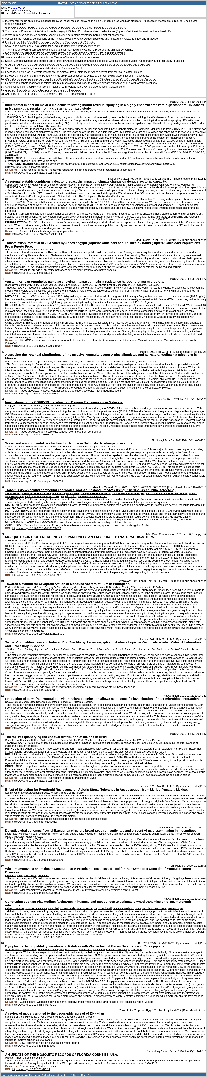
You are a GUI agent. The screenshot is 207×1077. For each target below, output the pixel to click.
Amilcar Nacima (79, 111)
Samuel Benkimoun (61, 446)
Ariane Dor (149, 649)
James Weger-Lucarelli (187, 834)
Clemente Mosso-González (93, 361)
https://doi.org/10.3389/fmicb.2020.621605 (36, 892)
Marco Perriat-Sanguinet (51, 949)
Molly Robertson (26, 114)
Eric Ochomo (139, 285)
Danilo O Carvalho (181, 649)
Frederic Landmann (116, 949)
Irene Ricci (43, 875)
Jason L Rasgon (89, 587)
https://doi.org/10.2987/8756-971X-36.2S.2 (36, 575)
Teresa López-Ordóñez (40, 361)
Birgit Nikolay (26, 446)
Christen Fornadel (158, 111)
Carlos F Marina (80, 649)
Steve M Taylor (175, 908)
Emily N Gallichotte (15, 587)
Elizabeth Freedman (36, 908)
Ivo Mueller (122, 740)
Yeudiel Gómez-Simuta (102, 649)
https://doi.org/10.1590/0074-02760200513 (36, 528)
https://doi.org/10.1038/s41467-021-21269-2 (37, 937)
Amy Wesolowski (103, 908)
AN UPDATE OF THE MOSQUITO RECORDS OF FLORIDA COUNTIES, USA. (50, 94)
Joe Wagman (47, 111)
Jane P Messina (27, 1016)
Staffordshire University (37, 13)
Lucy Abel (53, 908)
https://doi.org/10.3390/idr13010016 (32, 434)
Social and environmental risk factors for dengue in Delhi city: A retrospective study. (52, 46)
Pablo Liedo (163, 649)
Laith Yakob (107, 184)
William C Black (59, 792)
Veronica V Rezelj (28, 834)
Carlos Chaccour (14, 111)
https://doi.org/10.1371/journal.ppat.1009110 (37, 860)
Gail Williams (172, 184)
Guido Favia (30, 875)
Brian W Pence (84, 908)
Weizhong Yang (155, 184)
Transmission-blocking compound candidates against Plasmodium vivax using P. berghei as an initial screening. (69, 49)
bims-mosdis (9, 3)
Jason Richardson (179, 111)
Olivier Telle (11, 446)
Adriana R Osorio (61, 649)
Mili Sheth (82, 285)
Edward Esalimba (66, 285)
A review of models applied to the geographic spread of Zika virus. (43, 90)
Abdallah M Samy (147, 361)
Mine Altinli (99, 949)
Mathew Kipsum (29, 285)
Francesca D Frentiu (89, 184)
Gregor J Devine (68, 184)
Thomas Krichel (40, 1075)
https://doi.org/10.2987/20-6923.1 (31, 1069)
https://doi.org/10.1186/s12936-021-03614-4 (37, 780)
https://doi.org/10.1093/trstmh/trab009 (33, 1045)
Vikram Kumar (41, 446)
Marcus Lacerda (106, 740)
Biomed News (66, 3)
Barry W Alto (47, 249)
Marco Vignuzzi (34, 836)
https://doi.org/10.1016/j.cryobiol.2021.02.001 (38, 633)
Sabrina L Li (11, 1016)
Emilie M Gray (76, 792)
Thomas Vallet (104, 834)
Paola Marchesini (87, 740)
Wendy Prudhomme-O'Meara (150, 908)
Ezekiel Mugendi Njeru (119, 285)
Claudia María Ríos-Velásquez (128, 493)
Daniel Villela (153, 740)
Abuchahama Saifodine (135, 111)
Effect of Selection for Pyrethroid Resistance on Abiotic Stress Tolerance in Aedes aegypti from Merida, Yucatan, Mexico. (74, 72)
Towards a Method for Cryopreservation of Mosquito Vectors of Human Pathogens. (52, 57)
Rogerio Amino (68, 496)
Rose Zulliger (31, 111)
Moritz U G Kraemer (65, 1016)
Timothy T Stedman (132, 587)
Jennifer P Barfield (153, 587)
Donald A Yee (32, 249)
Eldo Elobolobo (97, 111)
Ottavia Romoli (13, 702)
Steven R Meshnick (123, 908)
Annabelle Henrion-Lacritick (53, 834)
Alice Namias (29, 949)
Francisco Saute (45, 114)
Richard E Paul (107, 446)
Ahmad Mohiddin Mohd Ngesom (60, 405)
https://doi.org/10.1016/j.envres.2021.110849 (38, 234)
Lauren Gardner (86, 1016)
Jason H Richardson (110, 587)
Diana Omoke (12, 285)
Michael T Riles (13, 1057)
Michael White (137, 740)
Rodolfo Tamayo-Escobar (129, 649)
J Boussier (90, 834)
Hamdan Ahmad (32, 405)
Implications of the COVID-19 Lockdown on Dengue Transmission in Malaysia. (50, 42)
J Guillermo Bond (14, 649)
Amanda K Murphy (30, 184)
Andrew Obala (67, 908)
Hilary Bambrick (49, 184)
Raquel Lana (12, 740)
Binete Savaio (114, 111)
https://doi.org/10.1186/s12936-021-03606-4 (37, 346)
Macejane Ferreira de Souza (96, 493)
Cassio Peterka (68, 740)
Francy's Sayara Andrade (65, 493)
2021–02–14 (18, 7)
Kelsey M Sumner (14, 908)
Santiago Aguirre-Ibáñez (37, 649)
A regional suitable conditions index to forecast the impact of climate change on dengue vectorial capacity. (65, 27)
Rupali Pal (78, 446)
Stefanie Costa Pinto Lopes (92, 496)
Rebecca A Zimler (14, 249)
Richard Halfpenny (11, 13)
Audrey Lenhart (97, 285)
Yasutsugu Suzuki (149, 834)
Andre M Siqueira (50, 740)
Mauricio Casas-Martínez (123, 361)
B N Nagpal (91, 446)
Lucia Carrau (167, 834)
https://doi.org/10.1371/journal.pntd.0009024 (37, 481)
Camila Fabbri (12, 493)
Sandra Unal (85, 949)
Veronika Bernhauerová (126, 834)
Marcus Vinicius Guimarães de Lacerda (166, 493)
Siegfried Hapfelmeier (60, 702)
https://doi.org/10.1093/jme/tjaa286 (32, 272)
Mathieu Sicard (13, 949)
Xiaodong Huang (124, 184)
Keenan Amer (12, 792)
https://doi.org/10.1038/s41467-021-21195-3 (37, 728)
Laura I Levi (11, 834)
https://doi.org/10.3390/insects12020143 (35, 393)
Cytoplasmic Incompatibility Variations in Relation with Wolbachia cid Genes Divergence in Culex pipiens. (65, 86)
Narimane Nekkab (29, 740)
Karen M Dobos (35, 587)
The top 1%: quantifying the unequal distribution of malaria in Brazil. (44, 68)
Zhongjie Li (140, 184)
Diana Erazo (76, 834)
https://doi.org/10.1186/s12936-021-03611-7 (37, 172)
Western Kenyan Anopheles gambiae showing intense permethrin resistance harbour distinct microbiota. (64, 35)
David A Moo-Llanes (15, 361)
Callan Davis (12, 184)
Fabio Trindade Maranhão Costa (42, 496)
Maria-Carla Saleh (14, 836)
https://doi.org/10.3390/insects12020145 (35, 690)
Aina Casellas (62, 111)
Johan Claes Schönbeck (35, 702)
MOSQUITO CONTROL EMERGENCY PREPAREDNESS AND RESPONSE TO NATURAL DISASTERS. (65, 53)
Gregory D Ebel (53, 587)
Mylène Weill (135, 949)
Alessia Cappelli (13, 875)
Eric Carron (71, 949)
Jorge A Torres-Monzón (66, 361)
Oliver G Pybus (46, 1016)
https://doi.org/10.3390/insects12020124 (35, 821)
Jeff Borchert (35, 540)
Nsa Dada (153, 285)
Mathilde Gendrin (83, 702)
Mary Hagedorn (71, 587)
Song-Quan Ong (13, 405)
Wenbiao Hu (187, 184)
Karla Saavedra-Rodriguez (35, 792)
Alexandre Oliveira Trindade (36, 493)
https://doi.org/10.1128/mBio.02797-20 (34, 1004)
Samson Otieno (48, 285)
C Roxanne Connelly (16, 540)
